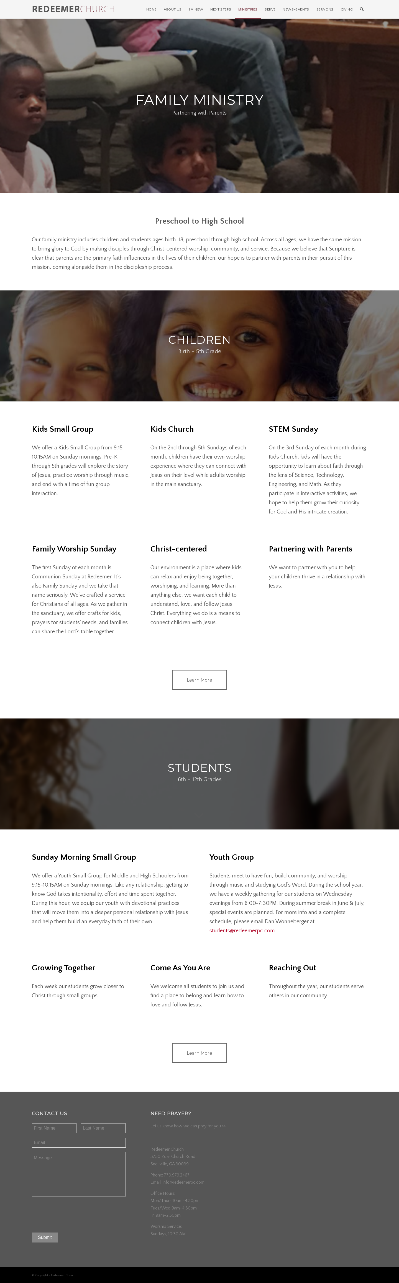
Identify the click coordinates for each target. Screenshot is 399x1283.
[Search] (361, 9)
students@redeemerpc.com (242, 931)
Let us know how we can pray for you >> (188, 1125)
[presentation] (74, 1213)
